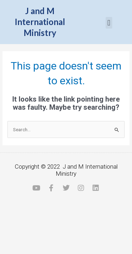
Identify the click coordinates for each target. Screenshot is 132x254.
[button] (109, 23)
